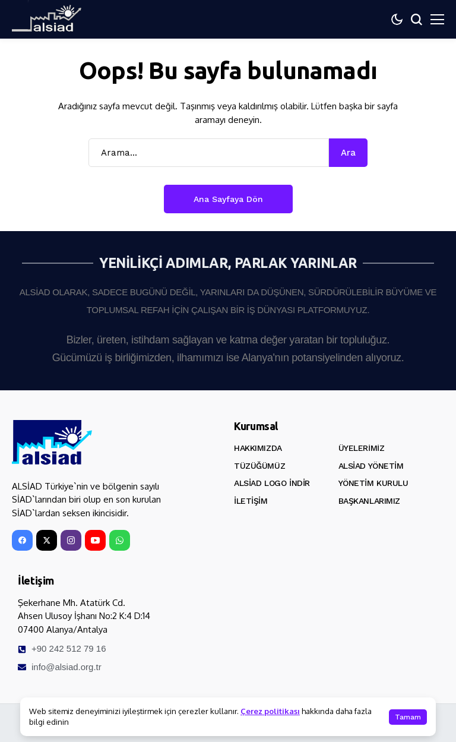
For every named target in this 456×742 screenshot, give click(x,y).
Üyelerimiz (361, 448)
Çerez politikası (270, 711)
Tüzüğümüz (259, 466)
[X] (46, 540)
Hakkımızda (258, 448)
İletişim (251, 501)
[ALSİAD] (52, 442)
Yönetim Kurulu (373, 483)
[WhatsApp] (119, 540)
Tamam (408, 717)
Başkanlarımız (369, 501)
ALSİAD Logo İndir (272, 483)
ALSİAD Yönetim (371, 466)
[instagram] (71, 540)
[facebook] (22, 540)
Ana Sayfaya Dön (228, 199)
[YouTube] (95, 540)
